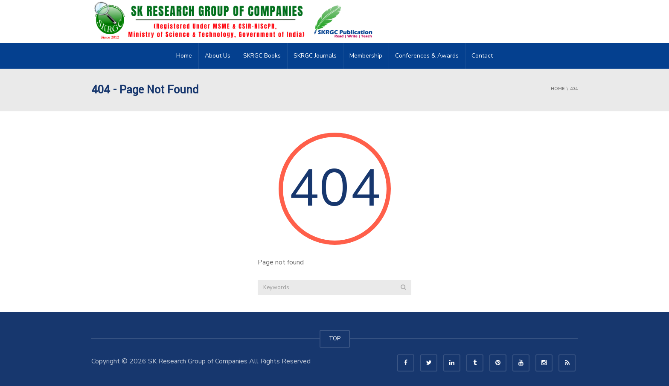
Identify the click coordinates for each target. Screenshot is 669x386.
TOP (334, 338)
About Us (217, 56)
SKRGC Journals (315, 56)
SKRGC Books (262, 56)
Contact (482, 56)
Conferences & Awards (427, 56)
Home (184, 56)
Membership (365, 56)
